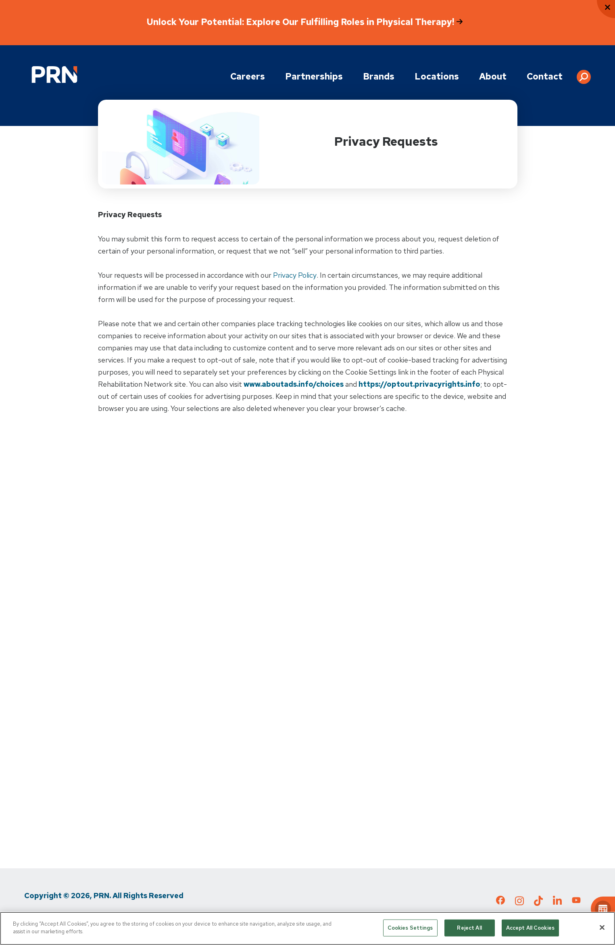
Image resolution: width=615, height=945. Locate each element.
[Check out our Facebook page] (500, 902)
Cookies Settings (410, 927)
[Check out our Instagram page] (519, 903)
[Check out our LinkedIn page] (557, 903)
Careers (247, 76)
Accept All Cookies (530, 927)
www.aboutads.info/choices (294, 384)
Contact (545, 76)
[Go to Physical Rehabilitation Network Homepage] (54, 74)
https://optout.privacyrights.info (419, 384)
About (493, 76)
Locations (437, 76)
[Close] (602, 927)
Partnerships (314, 76)
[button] (584, 74)
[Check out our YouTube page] (576, 901)
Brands (378, 76)
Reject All (469, 927)
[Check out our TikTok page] (538, 903)
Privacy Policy (295, 275)
